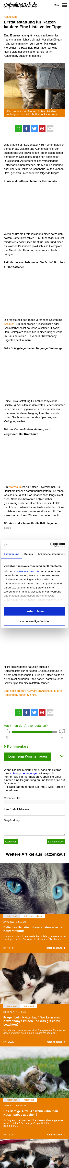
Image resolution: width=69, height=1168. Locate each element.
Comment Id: (12, 798)
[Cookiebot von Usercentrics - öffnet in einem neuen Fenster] (50, 544)
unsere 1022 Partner (27, 571)
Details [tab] (28, 554)
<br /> (14, 207)
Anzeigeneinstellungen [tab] (52, 554)
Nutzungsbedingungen (23, 773)
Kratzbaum (15, 487)
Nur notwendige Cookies (34, 621)
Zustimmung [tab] (11, 554)
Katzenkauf (10, 16)
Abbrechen (11, 841)
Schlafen (9, 324)
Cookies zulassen (34, 611)
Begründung (12, 820)
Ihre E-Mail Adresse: (17, 809)
